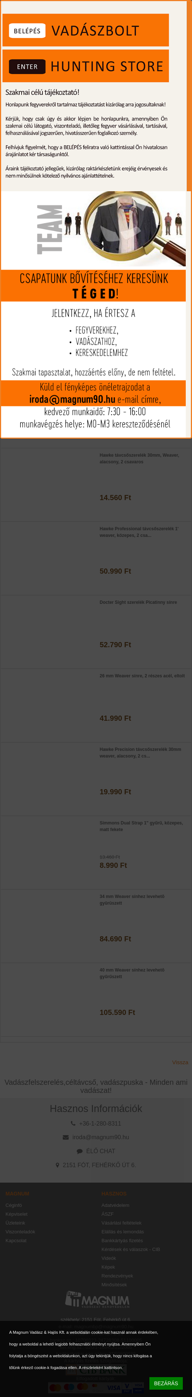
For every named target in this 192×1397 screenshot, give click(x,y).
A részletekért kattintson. (101, 1367)
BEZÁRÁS (166, 1383)
